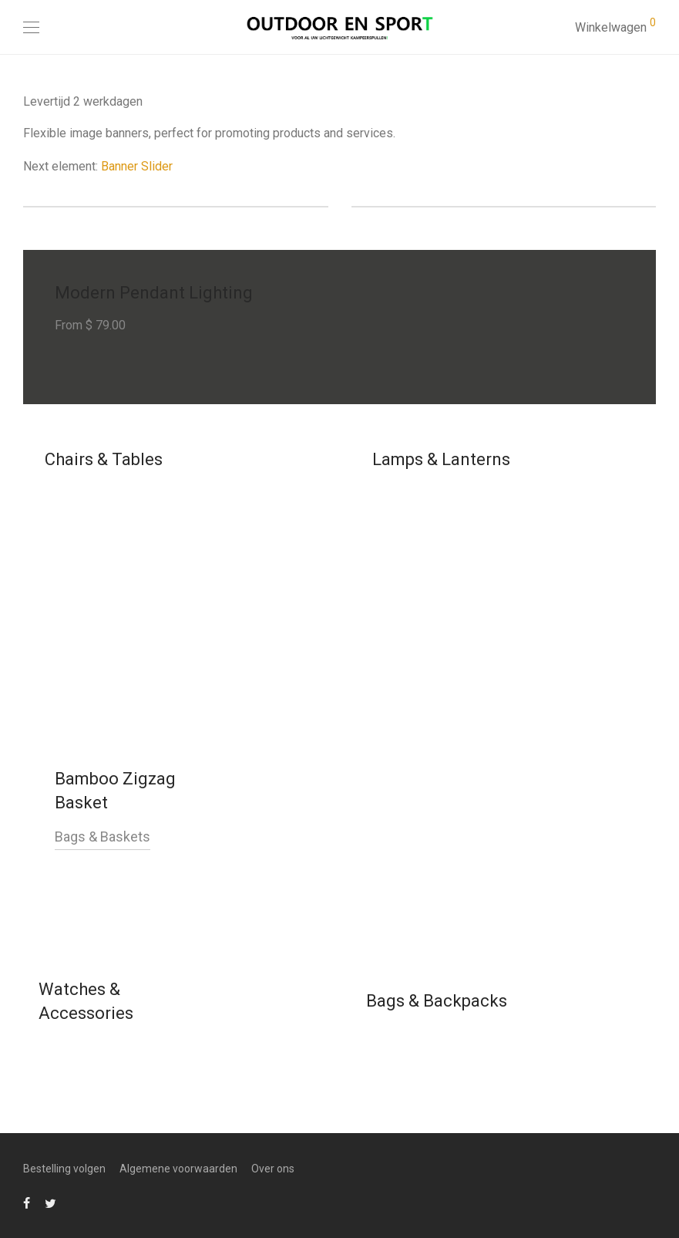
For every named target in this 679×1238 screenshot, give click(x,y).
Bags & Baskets (102, 836)
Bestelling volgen (64, 1168)
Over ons (272, 1168)
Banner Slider (137, 166)
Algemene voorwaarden (178, 1168)
